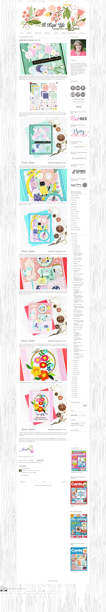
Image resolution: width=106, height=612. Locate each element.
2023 (73, 242)
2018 (73, 383)
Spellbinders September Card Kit (78, 324)
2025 (73, 238)
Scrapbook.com (74, 216)
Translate (80, 425)
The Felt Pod (73, 225)
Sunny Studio (74, 222)
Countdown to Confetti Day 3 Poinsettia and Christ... (78, 307)
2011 (73, 397)
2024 (73, 240)
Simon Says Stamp (75, 218)
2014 (73, 391)
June (74, 364)
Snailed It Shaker (77, 268)
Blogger (55, 581)
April (74, 368)
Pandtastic (75, 263)
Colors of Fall (76, 276)
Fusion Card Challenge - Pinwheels (78, 357)
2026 (73, 236)
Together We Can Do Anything (78, 346)
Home (21, 33)
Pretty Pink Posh (74, 213)
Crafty (28, 462)
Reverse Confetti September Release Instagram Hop (78, 296)
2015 (73, 389)
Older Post (64, 481)
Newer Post (22, 481)
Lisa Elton (24, 468)
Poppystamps (74, 209)
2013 (73, 393)
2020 (73, 379)
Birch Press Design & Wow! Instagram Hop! (78, 255)
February (75, 372)
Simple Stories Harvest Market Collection (78, 285)
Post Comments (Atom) (46, 485)
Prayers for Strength (77, 273)
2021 (73, 377)
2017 (73, 385)
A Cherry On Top (74, 195)
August (75, 360)
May (74, 366)
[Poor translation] (5, 590)
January (75, 374)
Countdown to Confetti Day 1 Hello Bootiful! (78, 321)
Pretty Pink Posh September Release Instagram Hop (78, 279)
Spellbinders (33, 462)
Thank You (38, 462)
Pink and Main (74, 207)
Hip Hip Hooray (76, 261)
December (75, 246)
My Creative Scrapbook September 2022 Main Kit (77, 291)
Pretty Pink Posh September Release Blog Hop (78, 301)
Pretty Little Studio (75, 211)
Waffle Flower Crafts (75, 229)
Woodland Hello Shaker (76, 271)
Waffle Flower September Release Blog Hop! (78, 350)
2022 (73, 244)
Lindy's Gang (74, 202)
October (75, 249)
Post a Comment (24, 475)
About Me (28, 33)
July (74, 362)
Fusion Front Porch (77, 304)
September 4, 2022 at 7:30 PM (29, 472)
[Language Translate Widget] (78, 423)
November (75, 248)
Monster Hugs (76, 287)
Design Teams (38, 33)
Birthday (24, 462)
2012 (73, 395)
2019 (73, 381)
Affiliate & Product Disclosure (69, 33)
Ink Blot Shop (74, 200)
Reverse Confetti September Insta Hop (77, 339)
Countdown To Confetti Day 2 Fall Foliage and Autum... (78, 315)
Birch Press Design (75, 197)
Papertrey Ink (74, 204)
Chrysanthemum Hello (78, 282)
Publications (48, 33)
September (76, 251)
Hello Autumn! (76, 318)
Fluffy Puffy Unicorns (78, 327)
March (75, 370)
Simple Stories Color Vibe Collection (78, 311)
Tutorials (56, 33)
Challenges (82, 33)
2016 (73, 387)
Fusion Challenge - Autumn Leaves (77, 259)
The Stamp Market (75, 227)
